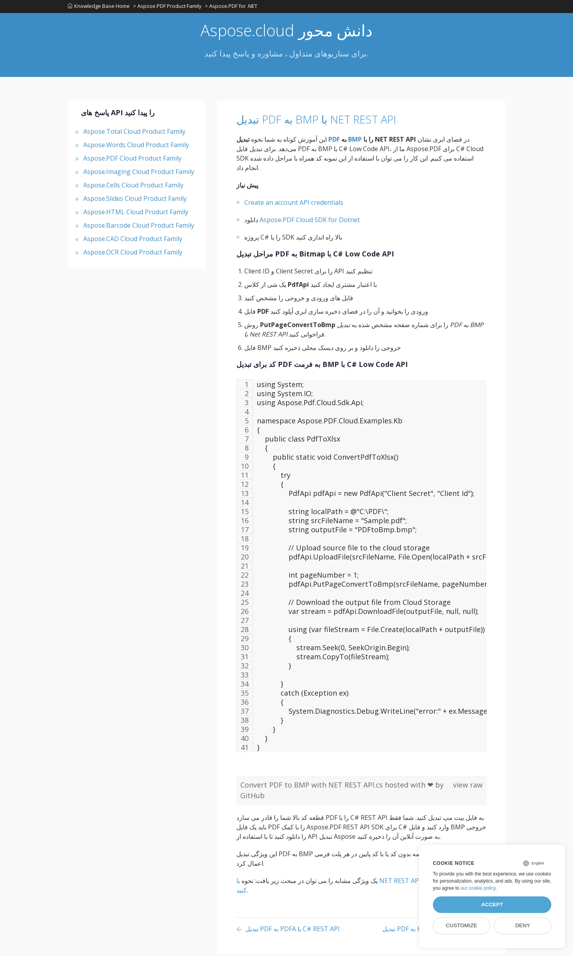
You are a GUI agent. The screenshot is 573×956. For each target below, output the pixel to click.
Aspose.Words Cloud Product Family (136, 147)
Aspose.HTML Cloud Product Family (135, 214)
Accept (492, 904)
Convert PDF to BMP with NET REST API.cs (312, 787)
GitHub (252, 798)
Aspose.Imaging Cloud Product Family (138, 174)
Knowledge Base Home (98, 7)
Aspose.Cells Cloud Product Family (133, 187)
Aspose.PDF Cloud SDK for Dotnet (310, 222)
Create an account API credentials (293, 204)
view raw (468, 787)
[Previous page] (288, 931)
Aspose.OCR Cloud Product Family (132, 254)
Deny (522, 925)
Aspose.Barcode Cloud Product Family (138, 227)
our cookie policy (478, 888)
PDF (334, 141)
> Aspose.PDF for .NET (232, 7)
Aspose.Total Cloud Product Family (134, 133)
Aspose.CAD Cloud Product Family (132, 241)
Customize (461, 925)
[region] (361, 572)
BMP (355, 141)
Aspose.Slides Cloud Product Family (135, 200)
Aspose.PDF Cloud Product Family (132, 160)
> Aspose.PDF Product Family (168, 7)
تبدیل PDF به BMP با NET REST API (334, 121)
